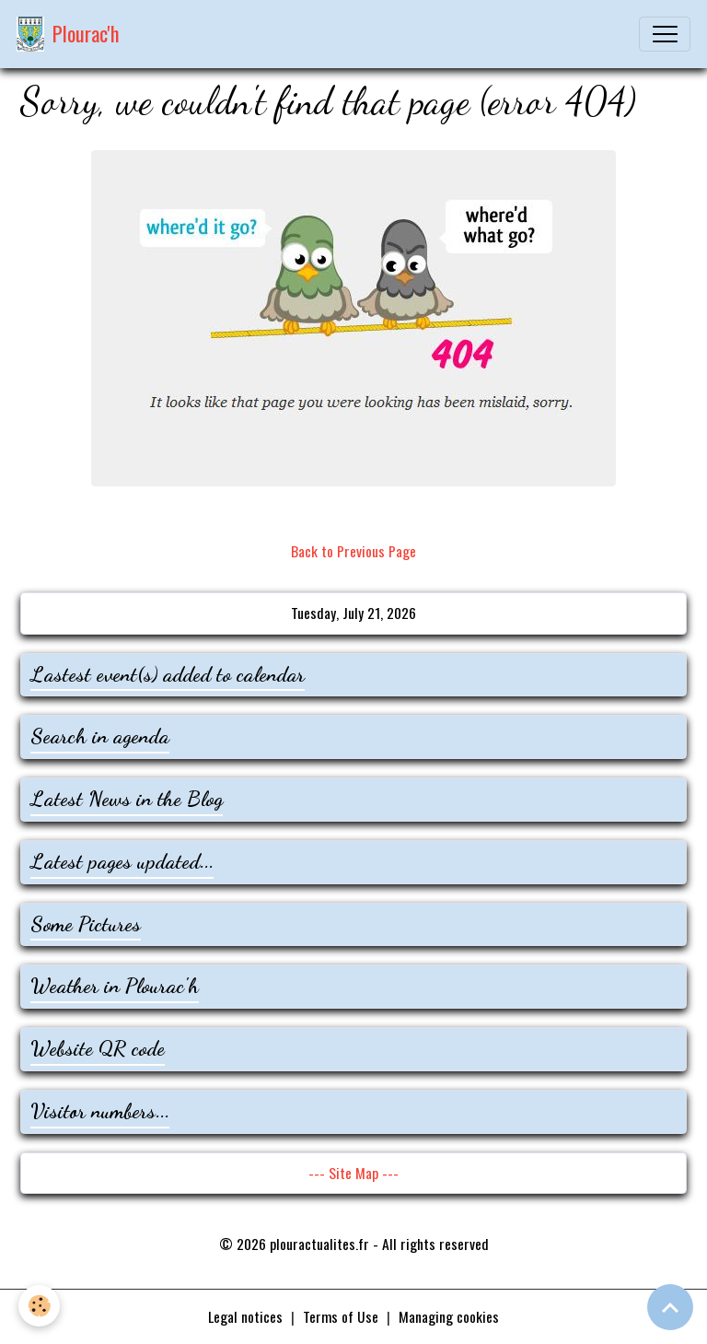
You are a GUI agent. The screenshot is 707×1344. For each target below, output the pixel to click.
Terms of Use (340, 1316)
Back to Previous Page (353, 551)
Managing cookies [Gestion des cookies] (449, 1316)
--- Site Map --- (353, 1173)
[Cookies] (39, 1305)
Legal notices (245, 1316)
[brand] (68, 34)
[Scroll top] (670, 1307)
